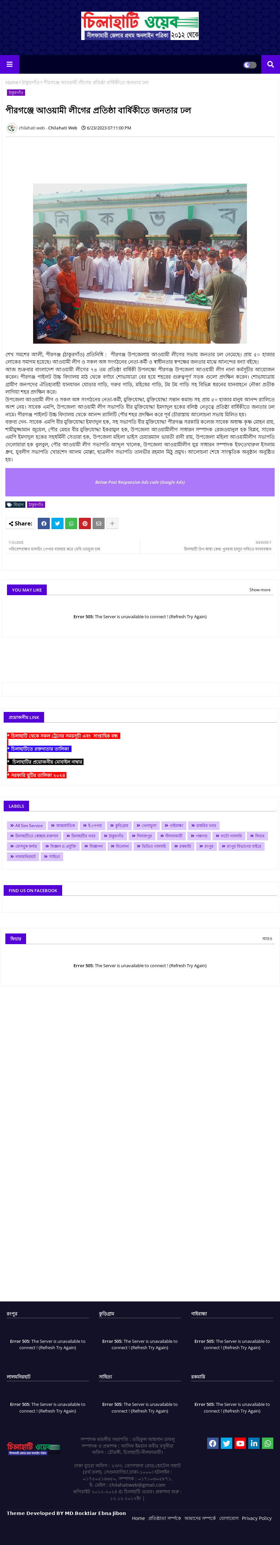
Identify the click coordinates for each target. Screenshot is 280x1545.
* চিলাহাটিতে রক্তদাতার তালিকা (39, 749)
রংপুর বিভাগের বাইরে (244, 846)
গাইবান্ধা (176, 825)
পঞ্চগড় (201, 836)
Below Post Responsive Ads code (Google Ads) (140, 482)
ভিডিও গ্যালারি (154, 846)
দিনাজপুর (144, 836)
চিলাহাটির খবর (84, 836)
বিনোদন (122, 846)
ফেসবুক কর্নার (26, 846)
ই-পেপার (95, 825)
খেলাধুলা (149, 825)
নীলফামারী (173, 836)
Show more (260, 590)
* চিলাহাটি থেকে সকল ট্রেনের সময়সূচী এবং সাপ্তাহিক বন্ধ (63, 736)
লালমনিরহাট (25, 856)
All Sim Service (29, 825)
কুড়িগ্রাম (121, 825)
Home (11, 82)
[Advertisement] (127, 157)
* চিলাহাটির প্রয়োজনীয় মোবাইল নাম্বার (45, 762)
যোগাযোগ (229, 1518)
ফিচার (260, 836)
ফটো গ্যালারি (231, 836)
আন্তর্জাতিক (65, 825)
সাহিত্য (54, 856)
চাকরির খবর (206, 825)
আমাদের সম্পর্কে (200, 1518)
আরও (267, 938)
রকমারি (185, 846)
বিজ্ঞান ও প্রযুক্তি (63, 846)
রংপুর (209, 846)
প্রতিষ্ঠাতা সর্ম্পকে (164, 1518)
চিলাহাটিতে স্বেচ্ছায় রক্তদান (36, 836)
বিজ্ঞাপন (96, 846)
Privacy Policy (257, 1518)
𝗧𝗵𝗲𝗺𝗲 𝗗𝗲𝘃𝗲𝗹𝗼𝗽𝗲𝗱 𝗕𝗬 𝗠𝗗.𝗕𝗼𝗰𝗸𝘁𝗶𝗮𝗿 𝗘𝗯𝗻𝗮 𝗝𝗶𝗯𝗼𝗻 (66, 1513)
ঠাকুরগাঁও (30, 82)
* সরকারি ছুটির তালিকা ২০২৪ (36, 775)
